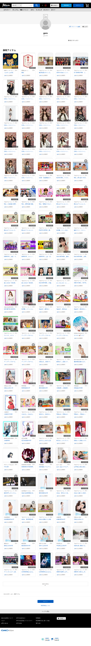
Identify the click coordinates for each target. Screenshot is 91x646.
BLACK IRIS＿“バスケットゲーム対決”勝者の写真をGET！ (62, 177)
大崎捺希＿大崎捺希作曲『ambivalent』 (62, 388)
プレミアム (15, 10)
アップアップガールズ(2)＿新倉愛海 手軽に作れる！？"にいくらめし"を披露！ (45, 335)
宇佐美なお (59, 543)
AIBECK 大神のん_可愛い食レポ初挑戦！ (80, 572)
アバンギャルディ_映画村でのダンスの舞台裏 (10, 572)
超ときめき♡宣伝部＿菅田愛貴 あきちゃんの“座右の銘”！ (10, 283)
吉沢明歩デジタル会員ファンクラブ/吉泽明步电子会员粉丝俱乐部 (27, 491)
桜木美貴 (41, 386)
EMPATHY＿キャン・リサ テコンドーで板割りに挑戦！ (28, 256)
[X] (42, 5)
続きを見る (45, 584)
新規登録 (66, 5)
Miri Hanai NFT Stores (79, 359)
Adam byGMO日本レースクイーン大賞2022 (9, 307)
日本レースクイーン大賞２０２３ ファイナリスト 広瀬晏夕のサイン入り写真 (28, 151)
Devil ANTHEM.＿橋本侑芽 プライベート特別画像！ (62, 256)
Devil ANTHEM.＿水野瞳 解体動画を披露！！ (80, 256)
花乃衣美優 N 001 (26, 440)
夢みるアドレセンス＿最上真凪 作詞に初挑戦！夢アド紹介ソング (62, 204)
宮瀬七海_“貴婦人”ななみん (80, 545)
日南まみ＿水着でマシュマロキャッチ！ (45, 361)
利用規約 (38, 618)
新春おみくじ (25, 70)
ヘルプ (3, 620)
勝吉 (23, 72)
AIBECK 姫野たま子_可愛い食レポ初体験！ (62, 572)
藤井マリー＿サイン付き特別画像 (80, 230)
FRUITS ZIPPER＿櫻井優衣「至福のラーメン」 (45, 230)
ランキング (39, 9)
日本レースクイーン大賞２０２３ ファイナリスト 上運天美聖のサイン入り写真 (28, 99)
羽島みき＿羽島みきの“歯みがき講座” (62, 414)
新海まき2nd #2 (8, 545)
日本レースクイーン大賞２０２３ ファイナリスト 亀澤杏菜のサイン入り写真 (80, 99)
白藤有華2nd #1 (60, 519)
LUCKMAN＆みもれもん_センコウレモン (45, 572)
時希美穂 (24, 386)
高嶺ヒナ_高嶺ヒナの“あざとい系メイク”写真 (80, 440)
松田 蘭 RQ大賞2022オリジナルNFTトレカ (10, 309)
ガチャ (32, 10)
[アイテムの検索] (36, 5)
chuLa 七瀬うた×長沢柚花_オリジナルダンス (80, 493)
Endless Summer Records (79, 333)
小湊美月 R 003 (8, 414)
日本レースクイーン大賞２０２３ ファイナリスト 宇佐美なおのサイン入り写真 (28, 125)
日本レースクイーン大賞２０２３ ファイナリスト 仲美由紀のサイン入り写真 (62, 99)
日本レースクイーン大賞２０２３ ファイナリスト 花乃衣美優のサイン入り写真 (10, 151)
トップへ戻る (45, 611)
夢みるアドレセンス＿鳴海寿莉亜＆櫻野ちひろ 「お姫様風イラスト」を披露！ (10, 230)
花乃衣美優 (24, 438)
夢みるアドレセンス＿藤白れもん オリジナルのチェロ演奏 (28, 230)
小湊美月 (6, 412)
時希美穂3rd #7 (26, 388)
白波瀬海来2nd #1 (9, 519)
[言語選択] (54, 5)
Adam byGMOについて (7, 618)
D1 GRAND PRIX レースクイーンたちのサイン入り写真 (80, 72)
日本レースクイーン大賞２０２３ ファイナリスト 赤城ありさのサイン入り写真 (10, 177)
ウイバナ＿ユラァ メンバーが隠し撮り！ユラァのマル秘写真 (10, 335)
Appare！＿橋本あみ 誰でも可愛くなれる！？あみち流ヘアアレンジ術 (62, 309)
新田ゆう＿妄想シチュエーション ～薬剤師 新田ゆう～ (62, 361)
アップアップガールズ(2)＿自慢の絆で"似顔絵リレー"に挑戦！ (28, 335)
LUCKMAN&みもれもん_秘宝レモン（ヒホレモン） (28, 572)
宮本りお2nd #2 (43, 545)
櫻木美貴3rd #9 (43, 388)
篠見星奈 (24, 543)
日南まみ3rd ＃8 (8, 388)
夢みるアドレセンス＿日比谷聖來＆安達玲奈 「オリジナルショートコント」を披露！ (80, 204)
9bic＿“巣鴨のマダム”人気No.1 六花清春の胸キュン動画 (45, 204)
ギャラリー (46, 9)
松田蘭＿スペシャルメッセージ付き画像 (28, 309)
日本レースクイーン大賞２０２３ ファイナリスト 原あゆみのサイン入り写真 (10, 125)
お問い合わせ (4, 623)
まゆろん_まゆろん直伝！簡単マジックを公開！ (45, 440)
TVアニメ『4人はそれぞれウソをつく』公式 (9, 464)
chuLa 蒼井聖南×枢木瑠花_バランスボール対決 (28, 519)
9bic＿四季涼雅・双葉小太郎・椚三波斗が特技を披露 (28, 204)
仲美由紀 (76, 386)
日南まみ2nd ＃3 (78, 519)
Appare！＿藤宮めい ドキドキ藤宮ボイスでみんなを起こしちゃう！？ (45, 309)
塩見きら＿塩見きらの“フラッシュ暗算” (45, 414)
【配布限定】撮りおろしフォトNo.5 (80, 361)
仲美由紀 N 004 (78, 388)
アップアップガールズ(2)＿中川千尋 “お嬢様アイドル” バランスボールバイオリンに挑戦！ (28, 361)
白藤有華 (58, 517)
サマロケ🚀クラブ (79, 335)
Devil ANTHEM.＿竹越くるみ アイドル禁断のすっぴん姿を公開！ (45, 283)
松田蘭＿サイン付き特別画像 (62, 230)
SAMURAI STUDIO (26, 464)
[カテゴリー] (17, 5)
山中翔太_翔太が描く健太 (80, 467)
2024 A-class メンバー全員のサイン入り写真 (62, 72)
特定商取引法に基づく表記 (43, 620)
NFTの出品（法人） (20, 618)
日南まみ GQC (7, 386)
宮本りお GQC (42, 543)
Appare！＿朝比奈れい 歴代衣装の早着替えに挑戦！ (80, 309)
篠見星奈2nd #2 (26, 545)
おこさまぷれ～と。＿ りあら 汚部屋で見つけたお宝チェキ (62, 283)
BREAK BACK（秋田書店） (9, 438)
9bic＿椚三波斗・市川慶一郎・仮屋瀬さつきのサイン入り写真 (80, 177)
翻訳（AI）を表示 (73, 40)
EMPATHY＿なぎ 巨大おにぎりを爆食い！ (45, 256)
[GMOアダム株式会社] (7, 630)
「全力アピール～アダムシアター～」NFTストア (44, 70)
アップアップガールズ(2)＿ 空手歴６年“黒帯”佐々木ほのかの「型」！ (10, 361)
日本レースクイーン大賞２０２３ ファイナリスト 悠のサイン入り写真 (45, 151)
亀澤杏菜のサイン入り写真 (45, 72)
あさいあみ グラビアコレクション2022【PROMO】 (62, 467)
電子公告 (38, 623)
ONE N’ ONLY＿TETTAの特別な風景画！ (80, 283)
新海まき (6, 543)
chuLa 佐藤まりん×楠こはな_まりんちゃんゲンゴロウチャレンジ (45, 519)
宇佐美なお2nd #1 (61, 545)
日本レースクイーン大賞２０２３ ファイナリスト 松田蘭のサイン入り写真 (45, 125)
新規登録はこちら (45, 605)
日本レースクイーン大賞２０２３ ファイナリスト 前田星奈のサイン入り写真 (45, 99)
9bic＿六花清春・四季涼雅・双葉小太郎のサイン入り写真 (10, 204)
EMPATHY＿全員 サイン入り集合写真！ (10, 256)
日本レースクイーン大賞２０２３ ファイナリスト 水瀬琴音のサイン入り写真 (62, 125)
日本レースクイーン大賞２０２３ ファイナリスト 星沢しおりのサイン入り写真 (28, 177)
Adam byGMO (7, 594)
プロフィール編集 (74, 27)
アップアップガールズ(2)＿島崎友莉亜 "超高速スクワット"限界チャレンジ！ (62, 335)
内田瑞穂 (41, 464)
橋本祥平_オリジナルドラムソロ (10, 493)
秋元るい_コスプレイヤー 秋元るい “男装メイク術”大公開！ (62, 440)
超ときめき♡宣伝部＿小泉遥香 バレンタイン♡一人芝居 (28, 283)
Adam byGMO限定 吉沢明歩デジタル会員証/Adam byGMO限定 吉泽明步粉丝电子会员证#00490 (28, 493)
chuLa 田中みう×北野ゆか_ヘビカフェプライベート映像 (62, 493)
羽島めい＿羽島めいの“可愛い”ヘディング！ (80, 414)
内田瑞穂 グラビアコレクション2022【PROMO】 (45, 467)
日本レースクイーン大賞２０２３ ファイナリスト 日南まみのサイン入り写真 (80, 151)
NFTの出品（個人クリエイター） (24, 620)
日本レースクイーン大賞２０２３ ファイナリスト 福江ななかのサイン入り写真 (10, 99)
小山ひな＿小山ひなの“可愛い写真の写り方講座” (28, 414)
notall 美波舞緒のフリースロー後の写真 (45, 177)
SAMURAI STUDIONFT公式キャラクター (28, 467)
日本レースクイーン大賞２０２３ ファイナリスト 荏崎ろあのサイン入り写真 (62, 151)
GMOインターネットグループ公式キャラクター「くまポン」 (9, 70)
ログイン (78, 5)
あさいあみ (59, 464)
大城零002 (7, 440)
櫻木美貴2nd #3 (43, 493)
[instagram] (46, 5)
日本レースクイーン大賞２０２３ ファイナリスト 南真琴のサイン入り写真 (80, 125)
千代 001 (6, 467)
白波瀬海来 (7, 517)
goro (5, 75)
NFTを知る (19, 623)
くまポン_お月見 (8, 72)
